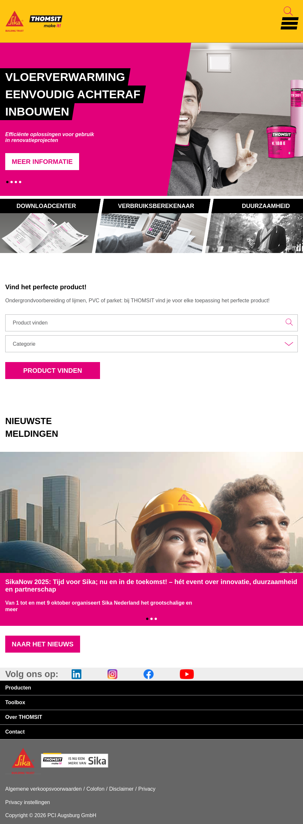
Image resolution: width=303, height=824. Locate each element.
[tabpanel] (88, 119)
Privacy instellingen (27, 802)
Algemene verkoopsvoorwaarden (43, 789)
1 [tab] (7, 182)
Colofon (95, 789)
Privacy (146, 789)
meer (11, 609)
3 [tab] (16, 182)
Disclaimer (121, 789)
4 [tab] (20, 182)
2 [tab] (11, 182)
